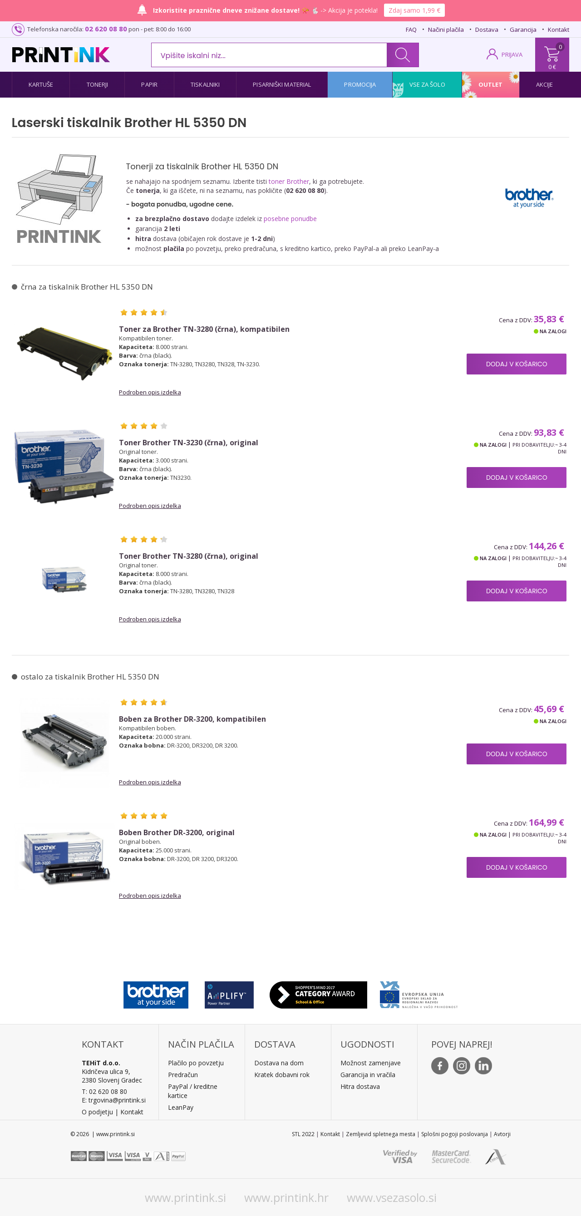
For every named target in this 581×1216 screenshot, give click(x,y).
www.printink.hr (286, 1197)
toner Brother (289, 181)
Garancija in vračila (367, 1074)
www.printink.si (185, 1197)
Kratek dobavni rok (282, 1074)
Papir (149, 84)
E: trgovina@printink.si (114, 1100)
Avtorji (502, 1134)
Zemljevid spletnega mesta (380, 1134)
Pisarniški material (282, 84)
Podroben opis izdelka (150, 392)
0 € (552, 67)
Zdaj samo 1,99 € (414, 10)
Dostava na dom (279, 1062)
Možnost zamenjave (370, 1062)
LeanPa (179, 1107)
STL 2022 (303, 1134)
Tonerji (97, 84)
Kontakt (558, 29)
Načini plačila (446, 29)
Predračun (183, 1074)
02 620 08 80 (106, 28)
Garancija (523, 29)
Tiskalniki (205, 84)
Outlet (490, 84)
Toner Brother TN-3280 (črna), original (188, 556)
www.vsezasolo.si (392, 1197)
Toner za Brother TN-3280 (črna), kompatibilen (204, 329)
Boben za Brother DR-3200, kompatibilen (192, 719)
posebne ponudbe (290, 218)
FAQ (411, 29)
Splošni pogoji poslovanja (454, 1134)
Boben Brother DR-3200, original (177, 832)
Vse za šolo (427, 84)
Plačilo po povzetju (196, 1062)
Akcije (544, 84)
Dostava (486, 29)
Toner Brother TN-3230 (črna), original (188, 442)
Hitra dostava (360, 1086)
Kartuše (41, 84)
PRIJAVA (512, 54)
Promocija (360, 84)
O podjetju (97, 1112)
